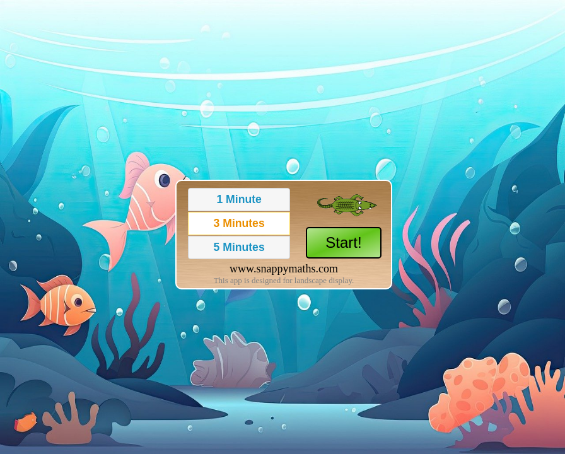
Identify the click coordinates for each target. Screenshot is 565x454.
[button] (239, 199)
